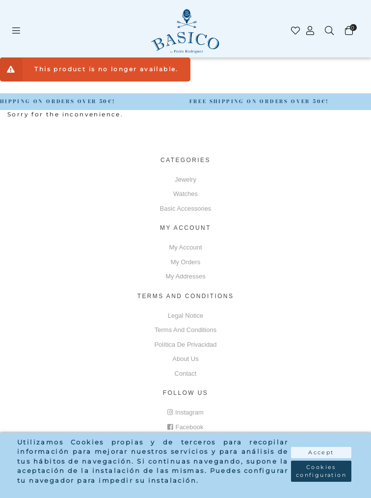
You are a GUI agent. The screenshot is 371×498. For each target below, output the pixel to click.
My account (185, 247)
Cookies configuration (321, 471)
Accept (321, 452)
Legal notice (185, 315)
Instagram (185, 412)
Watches (185, 193)
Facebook (185, 427)
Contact (186, 373)
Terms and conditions (185, 329)
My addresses (185, 276)
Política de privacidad (185, 344)
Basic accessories (186, 208)
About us (185, 358)
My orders (186, 262)
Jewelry (185, 179)
